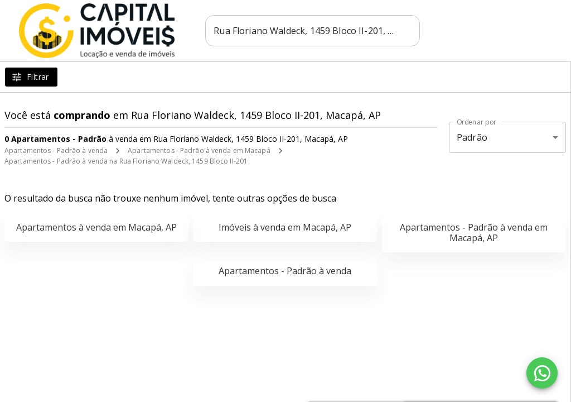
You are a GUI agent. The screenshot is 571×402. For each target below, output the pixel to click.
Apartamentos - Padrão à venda (56, 150)
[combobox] (314, 30)
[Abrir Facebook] (467, 31)
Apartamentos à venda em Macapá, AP (96, 227)
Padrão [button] (472, 137)
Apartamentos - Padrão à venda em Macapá (199, 150)
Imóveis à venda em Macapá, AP (285, 227)
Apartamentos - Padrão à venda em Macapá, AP (474, 232)
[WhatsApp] (542, 373)
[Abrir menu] (534, 31)
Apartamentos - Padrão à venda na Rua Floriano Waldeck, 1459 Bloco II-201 (126, 161)
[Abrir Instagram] (500, 31)
